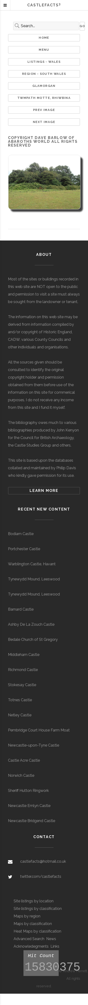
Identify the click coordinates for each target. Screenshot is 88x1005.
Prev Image (44, 110)
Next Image (44, 122)
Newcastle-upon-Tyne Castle (33, 745)
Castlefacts (44, 5)
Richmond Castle (23, 669)
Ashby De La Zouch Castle (31, 624)
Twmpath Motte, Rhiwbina (44, 98)
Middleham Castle (23, 654)
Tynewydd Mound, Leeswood (34, 579)
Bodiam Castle (21, 534)
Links (54, 946)
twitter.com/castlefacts (40, 876)
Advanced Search (29, 939)
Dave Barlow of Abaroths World (41, 139)
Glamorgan (44, 86)
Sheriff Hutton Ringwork (28, 790)
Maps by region (27, 916)
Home (44, 37)
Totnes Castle (20, 700)
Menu (44, 49)
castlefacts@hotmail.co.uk (43, 861)
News (51, 939)
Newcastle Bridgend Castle (31, 821)
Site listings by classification (38, 908)
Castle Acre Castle (24, 760)
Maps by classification (33, 923)
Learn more (44, 490)
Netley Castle (19, 715)
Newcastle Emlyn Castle (29, 805)
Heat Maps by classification (37, 931)
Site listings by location (34, 901)
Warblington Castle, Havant (32, 564)
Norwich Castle (21, 775)
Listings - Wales (44, 61)
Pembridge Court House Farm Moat (39, 730)
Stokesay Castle (22, 685)
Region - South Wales (44, 74)
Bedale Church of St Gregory (33, 639)
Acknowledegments (31, 946)
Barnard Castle (21, 609)
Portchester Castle (24, 549)
